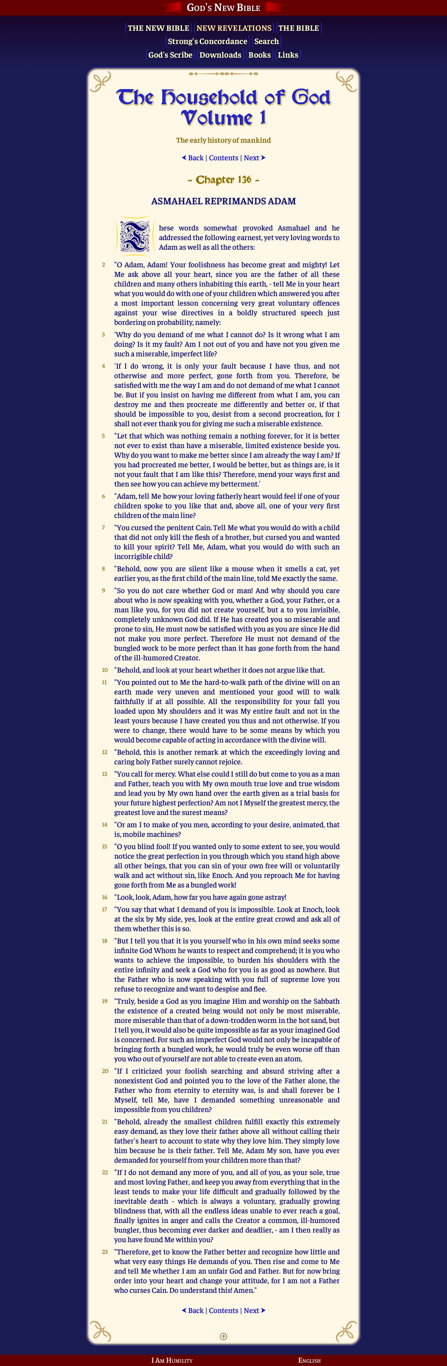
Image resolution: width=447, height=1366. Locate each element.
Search (266, 40)
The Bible (298, 27)
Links (288, 54)
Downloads (220, 54)
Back (192, 157)
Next (255, 157)
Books (259, 54)
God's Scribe (170, 54)
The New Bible (158, 27)
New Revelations (234, 27)
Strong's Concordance (207, 40)
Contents (223, 157)
